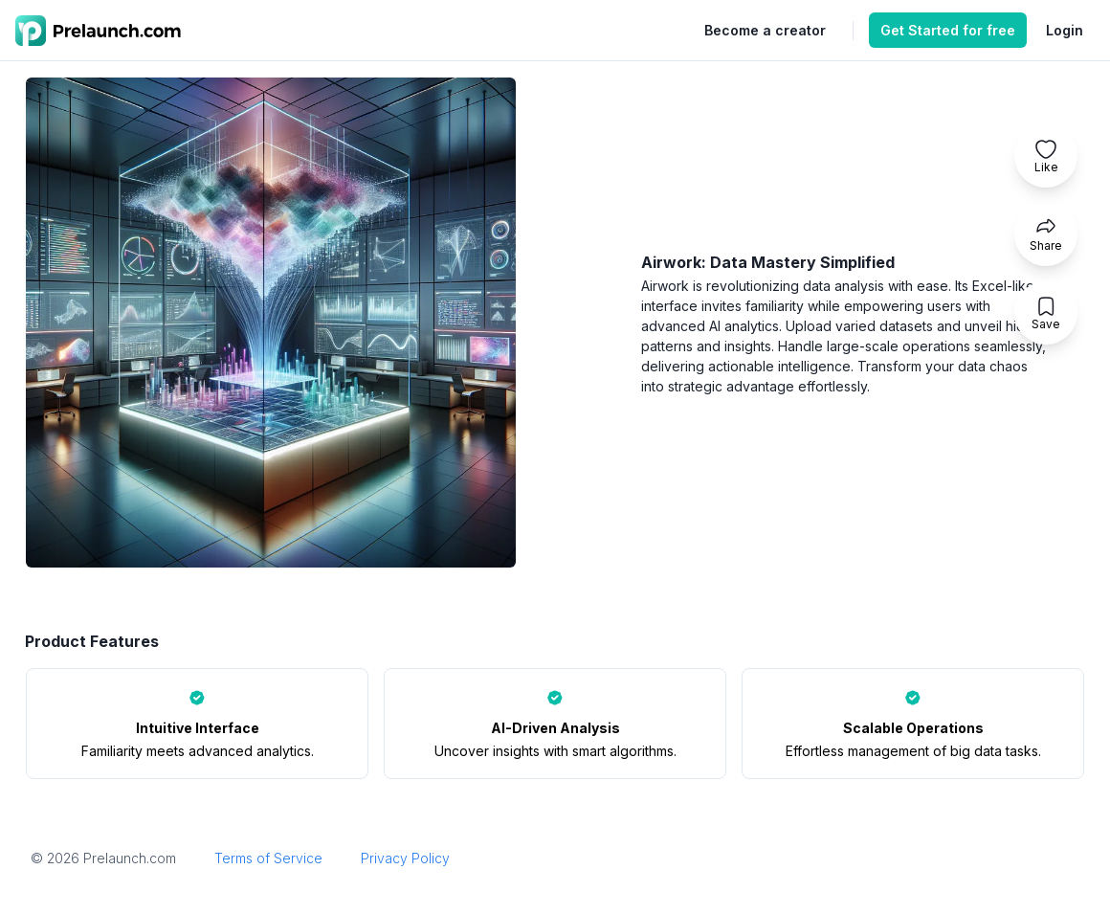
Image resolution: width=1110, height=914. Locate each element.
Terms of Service (268, 858)
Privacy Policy (405, 858)
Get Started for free (947, 30)
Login (1064, 30)
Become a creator (765, 30)
